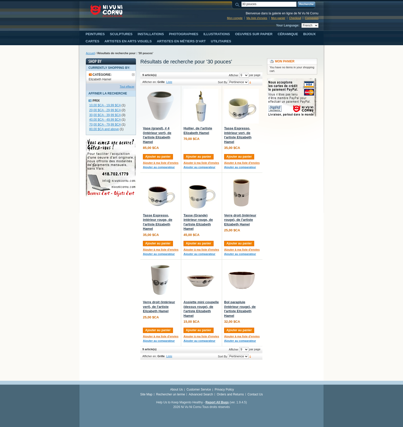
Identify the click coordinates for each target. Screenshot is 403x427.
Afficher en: (149, 81)
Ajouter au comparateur (159, 167)
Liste (169, 81)
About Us (176, 389)
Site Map (146, 394)
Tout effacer (127, 86)
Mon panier (278, 18)
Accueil (90, 53)
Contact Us (255, 394)
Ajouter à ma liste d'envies (160, 162)
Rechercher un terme (170, 394)
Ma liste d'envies (256, 18)
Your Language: (287, 25)
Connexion (311, 18)
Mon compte (235, 18)
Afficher (233, 75)
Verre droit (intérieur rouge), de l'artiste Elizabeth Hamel (240, 219)
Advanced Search (201, 394)
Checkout (295, 18)
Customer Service (199, 389)
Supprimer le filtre (133, 74)
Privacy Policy (224, 389)
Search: (238, 4)
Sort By (222, 82)
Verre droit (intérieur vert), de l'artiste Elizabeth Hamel (159, 306)
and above (104, 129)
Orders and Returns (230, 394)
